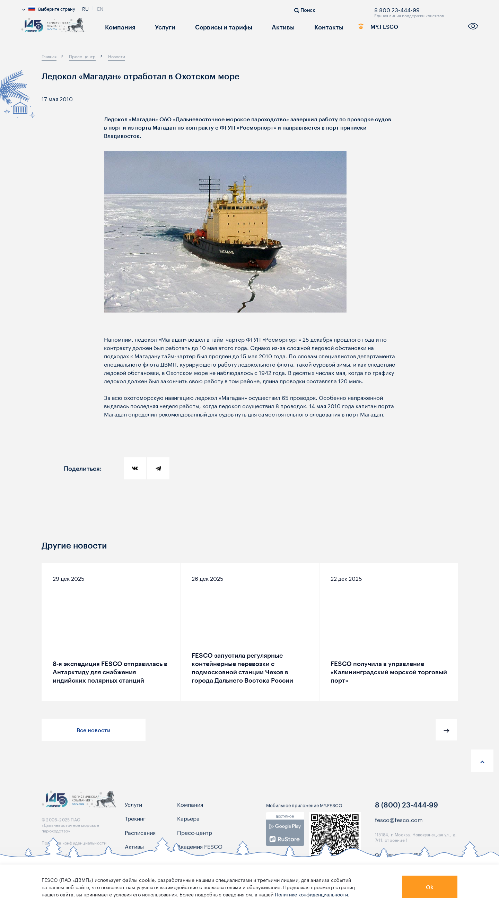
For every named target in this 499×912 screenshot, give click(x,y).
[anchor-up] (482, 760)
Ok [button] (430, 887)
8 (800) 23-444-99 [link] (406, 810)
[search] (304, 9)
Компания (117, 26)
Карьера (188, 823)
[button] (446, 730)
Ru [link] (85, 8)
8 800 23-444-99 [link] (397, 8)
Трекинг (135, 823)
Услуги (159, 26)
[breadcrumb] (49, 56)
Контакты (310, 26)
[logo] (54, 28)
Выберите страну (48, 8)
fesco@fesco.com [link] (399, 824)
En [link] (100, 8)
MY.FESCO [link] (368, 28)
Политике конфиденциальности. (312, 894)
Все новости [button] (94, 730)
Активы (268, 26)
